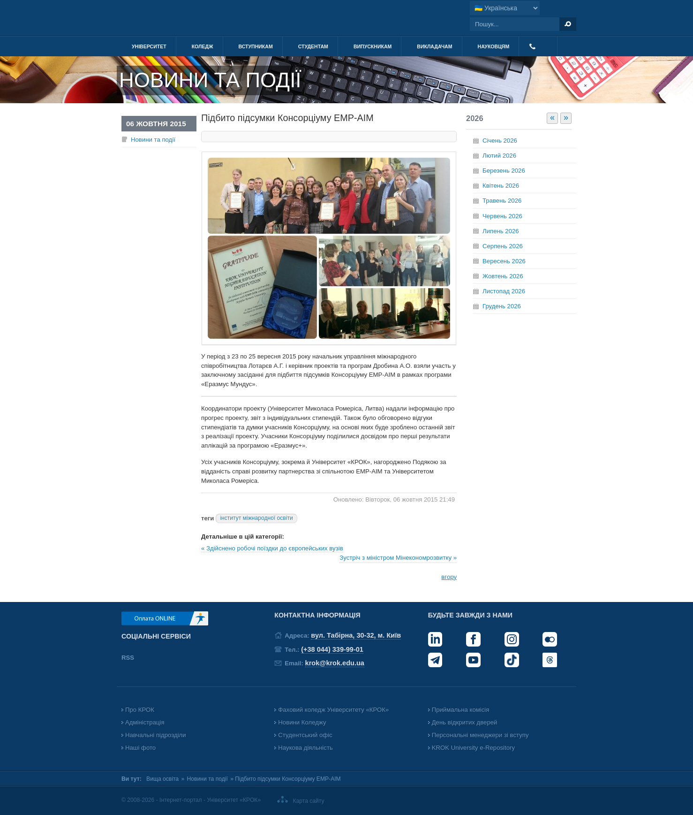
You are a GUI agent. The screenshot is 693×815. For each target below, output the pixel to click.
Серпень (502, 246)
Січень (499, 140)
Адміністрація (145, 722)
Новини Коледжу (302, 722)
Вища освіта (162, 779)
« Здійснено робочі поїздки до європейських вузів (272, 548)
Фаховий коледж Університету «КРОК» (333, 709)
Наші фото (140, 747)
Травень (501, 200)
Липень (500, 231)
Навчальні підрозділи (155, 735)
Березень (503, 170)
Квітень (500, 185)
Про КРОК (139, 709)
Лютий (499, 155)
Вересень (504, 261)
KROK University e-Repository (473, 747)
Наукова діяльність (305, 747)
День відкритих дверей (464, 722)
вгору (449, 576)
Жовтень (502, 276)
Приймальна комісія (461, 709)
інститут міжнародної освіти (256, 518)
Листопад (503, 291)
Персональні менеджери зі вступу (480, 735)
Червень (502, 216)
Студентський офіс (305, 735)
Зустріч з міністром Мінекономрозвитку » (398, 557)
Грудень (501, 306)
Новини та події (153, 139)
